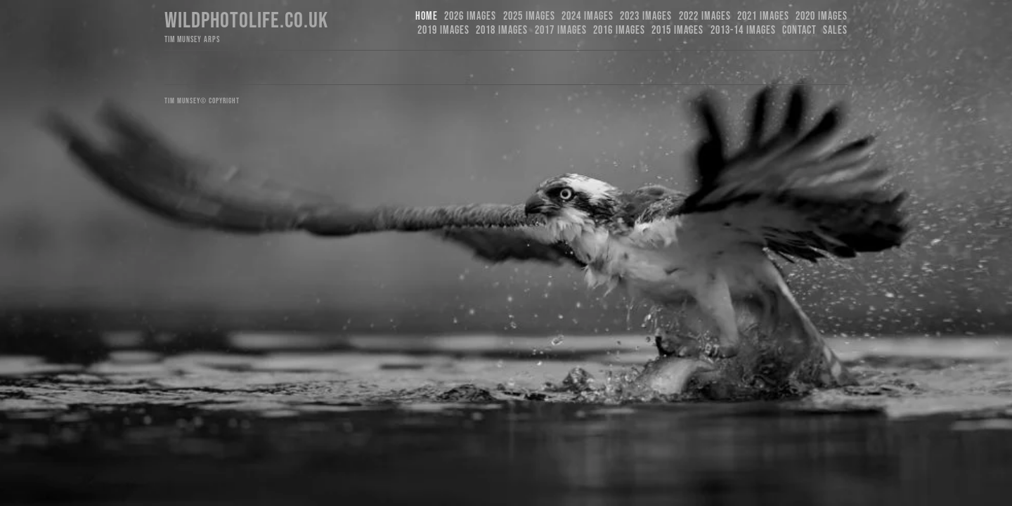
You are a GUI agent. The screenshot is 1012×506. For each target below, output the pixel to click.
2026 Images (470, 16)
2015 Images (677, 30)
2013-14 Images (743, 30)
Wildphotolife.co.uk (246, 20)
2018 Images (502, 30)
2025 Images (529, 16)
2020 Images (822, 16)
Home (426, 16)
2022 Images (705, 16)
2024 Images (588, 16)
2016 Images (619, 30)
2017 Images (561, 30)
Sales (835, 30)
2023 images (646, 16)
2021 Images (763, 16)
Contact (799, 30)
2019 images (443, 30)
